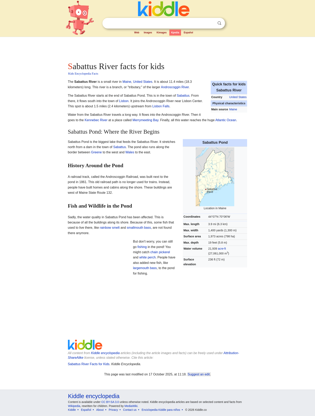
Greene (96, 152)
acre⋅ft (222, 248)
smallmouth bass (139, 227)
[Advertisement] (157, 48)
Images (148, 32)
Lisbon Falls (160, 106)
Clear (211, 23)
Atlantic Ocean (225, 120)
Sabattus (183, 95)
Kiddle (72, 409)
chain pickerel (160, 252)
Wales (129, 152)
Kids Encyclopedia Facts (83, 73)
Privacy (113, 409)
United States (237, 97)
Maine (233, 109)
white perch (147, 257)
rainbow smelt (110, 227)
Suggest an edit (199, 374)
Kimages (161, 32)
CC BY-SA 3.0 (110, 402)
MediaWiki (131, 406)
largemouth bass (145, 268)
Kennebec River (96, 120)
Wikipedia (74, 406)
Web (136, 32)
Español (188, 32)
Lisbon (124, 101)
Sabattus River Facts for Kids (88, 364)
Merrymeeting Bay (146, 120)
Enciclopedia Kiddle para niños (161, 409)
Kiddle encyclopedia (105, 353)
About (100, 409)
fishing (142, 247)
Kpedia (175, 32)
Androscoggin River (175, 87)
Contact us (130, 409)
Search (219, 23)
